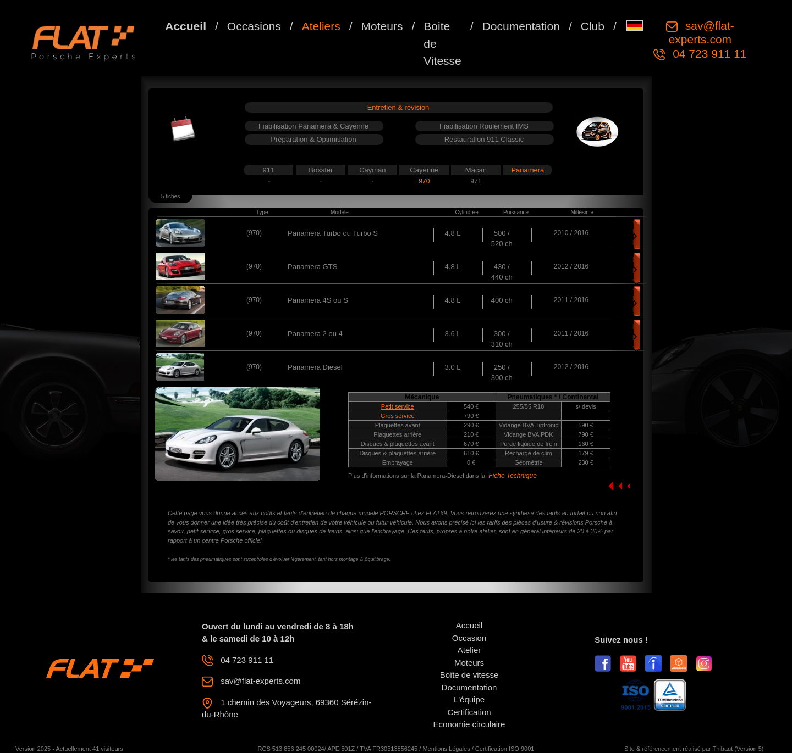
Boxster (321, 170)
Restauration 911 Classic (484, 139)
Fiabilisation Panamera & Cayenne (313, 126)
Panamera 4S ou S (318, 300)
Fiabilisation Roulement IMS (484, 126)
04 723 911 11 (707, 53)
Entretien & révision (398, 107)
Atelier (469, 650)
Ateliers (321, 26)
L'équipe (469, 699)
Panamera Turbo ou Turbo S (333, 233)
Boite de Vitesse (442, 43)
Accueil (185, 26)
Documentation (521, 26)
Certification (469, 712)
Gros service (398, 415)
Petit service (397, 406)
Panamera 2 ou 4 (315, 334)
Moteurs (382, 26)
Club (592, 26)
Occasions (254, 26)
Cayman (372, 170)
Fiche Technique (512, 475)
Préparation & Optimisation (313, 139)
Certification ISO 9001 (505, 748)
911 (269, 170)
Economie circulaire (469, 724)
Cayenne (424, 170)
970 (424, 181)
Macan (476, 170)
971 (475, 181)
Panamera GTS (312, 267)
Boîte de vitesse (469, 674)
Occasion (469, 638)
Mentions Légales (446, 748)
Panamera (527, 170)
